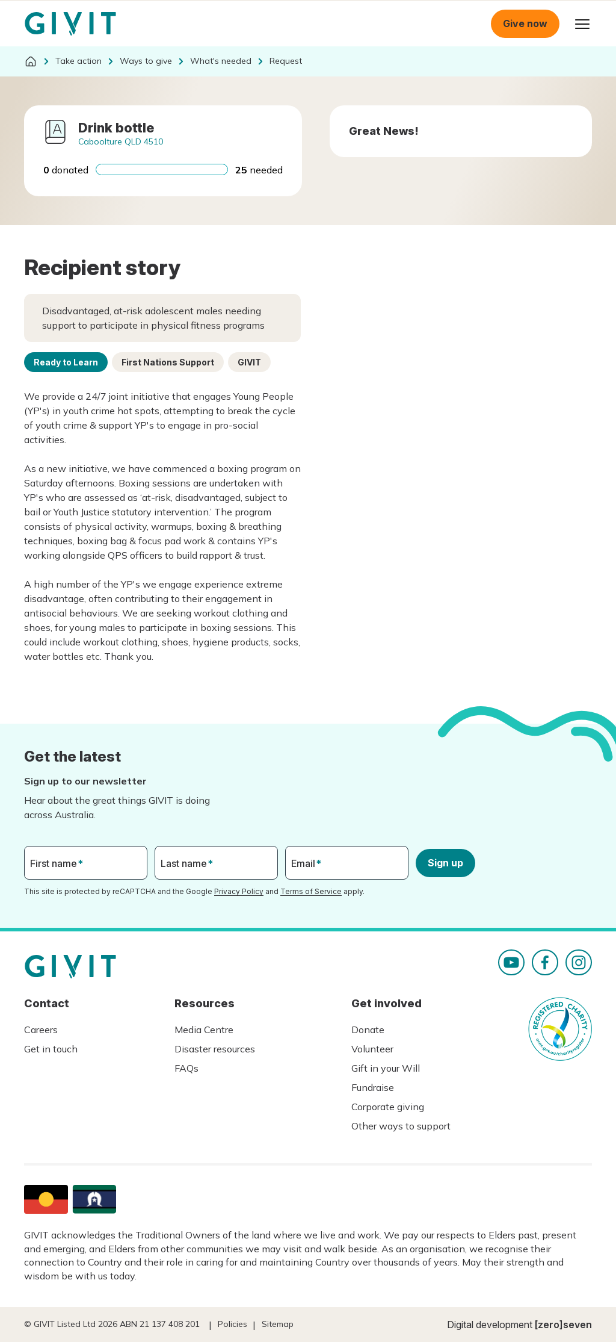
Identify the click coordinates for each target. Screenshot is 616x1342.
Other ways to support (401, 1126)
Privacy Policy (238, 891)
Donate (367, 1030)
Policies (232, 1324)
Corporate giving (387, 1107)
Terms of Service (311, 891)
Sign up (445, 863)
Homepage (70, 24)
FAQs (186, 1068)
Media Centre (203, 1030)
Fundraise (372, 1087)
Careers (41, 1030)
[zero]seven (563, 1325)
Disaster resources (214, 1049)
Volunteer (372, 1049)
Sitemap (278, 1324)
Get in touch (51, 1049)
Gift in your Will (385, 1068)
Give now (525, 23)
